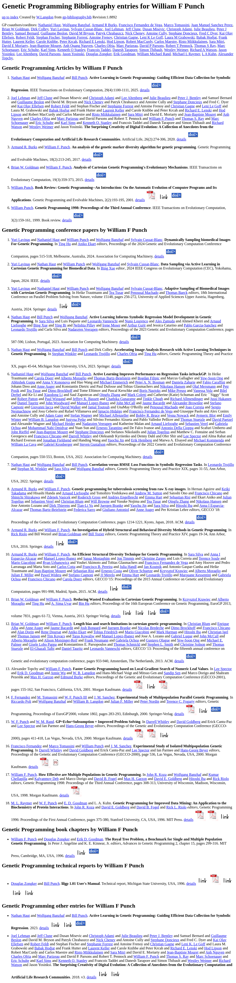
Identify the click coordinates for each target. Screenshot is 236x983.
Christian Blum (72, 501)
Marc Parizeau (127, 46)
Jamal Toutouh (98, 407)
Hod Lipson (115, 41)
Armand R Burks (104, 25)
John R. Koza (157, 775)
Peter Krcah (68, 41)
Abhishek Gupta (23, 382)
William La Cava (23, 444)
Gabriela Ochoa (127, 640)
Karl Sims (48, 50)
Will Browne (100, 501)
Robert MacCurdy (139, 41)
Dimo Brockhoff (60, 391)
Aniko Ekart (87, 244)
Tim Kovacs (56, 636)
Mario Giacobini (23, 563)
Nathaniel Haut (49, 25)
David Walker (70, 407)
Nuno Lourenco (136, 321)
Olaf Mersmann (204, 386)
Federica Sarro (84, 510)
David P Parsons (152, 46)
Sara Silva (46, 321)
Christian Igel (218, 632)
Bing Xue (108, 268)
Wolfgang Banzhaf (76, 25)
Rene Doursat (51, 632)
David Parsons (50, 54)
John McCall (125, 403)
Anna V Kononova (56, 382)
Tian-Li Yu (85, 505)
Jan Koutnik (153, 567)
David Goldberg (188, 722)
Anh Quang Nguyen (78, 46)
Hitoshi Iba (184, 505)
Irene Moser (111, 325)
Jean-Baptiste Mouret (45, 46)
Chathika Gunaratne (121, 399)
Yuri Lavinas (59, 29)
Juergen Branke (111, 505)
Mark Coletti (136, 395)
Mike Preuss (177, 391)
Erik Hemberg (141, 440)
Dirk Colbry (40, 29)
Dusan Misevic (153, 29)
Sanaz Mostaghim (96, 558)
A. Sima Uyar (61, 603)
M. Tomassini (47, 697)
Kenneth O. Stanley (97, 123)
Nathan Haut (20, 78)
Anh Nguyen (214, 952)
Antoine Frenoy (100, 37)
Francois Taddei (99, 50)
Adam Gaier (54, 415)
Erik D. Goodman (30, 673)
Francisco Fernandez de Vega (140, 25)
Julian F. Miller (22, 575)
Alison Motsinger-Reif (60, 640)
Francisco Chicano (48, 436)
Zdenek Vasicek (58, 497)
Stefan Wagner (81, 415)
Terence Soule (209, 558)
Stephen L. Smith (160, 644)
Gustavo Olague (158, 640)
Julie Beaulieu (204, 29)
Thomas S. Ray (192, 118)
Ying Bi (60, 325)
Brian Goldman (70, 534)
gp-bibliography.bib (77, 17)
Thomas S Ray (204, 46)
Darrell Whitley (80, 436)
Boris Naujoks (150, 391)
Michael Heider (63, 424)
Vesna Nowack (178, 415)
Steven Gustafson (92, 444)
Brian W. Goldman (25, 167)
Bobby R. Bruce (148, 415)
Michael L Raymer (186, 54)
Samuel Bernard (27, 33)
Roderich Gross (89, 497)
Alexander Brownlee (187, 403)
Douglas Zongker (99, 54)
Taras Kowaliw (83, 636)
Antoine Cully (156, 33)
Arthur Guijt (136, 325)
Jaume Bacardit (153, 403)
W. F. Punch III (76, 697)
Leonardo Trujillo (24, 329)
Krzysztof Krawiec (174, 571)
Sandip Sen (172, 673)
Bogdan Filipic (149, 378)
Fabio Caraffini (214, 382)
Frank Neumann (97, 640)
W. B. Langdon (84, 673)
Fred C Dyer (208, 33)
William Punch (22, 187)
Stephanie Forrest (74, 37)
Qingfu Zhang (109, 395)
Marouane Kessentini (195, 575)
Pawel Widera (51, 575)
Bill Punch (79, 78)
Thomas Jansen (28, 636)
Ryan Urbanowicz (56, 563)
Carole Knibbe (47, 41)
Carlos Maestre (165, 41)
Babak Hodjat (206, 37)
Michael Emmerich (114, 382)
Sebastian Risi (179, 497)
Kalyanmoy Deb (46, 779)
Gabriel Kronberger (58, 444)
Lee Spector (192, 436)
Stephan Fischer (48, 37)
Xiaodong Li (53, 395)
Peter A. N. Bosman (150, 382)
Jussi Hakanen (220, 399)
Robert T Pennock (179, 46)
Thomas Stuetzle (192, 419)
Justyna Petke (76, 419)
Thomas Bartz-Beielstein (112, 378)
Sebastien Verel (196, 424)
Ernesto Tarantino (109, 428)
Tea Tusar (116, 293)
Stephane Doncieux (182, 33)
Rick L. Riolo (176, 807)
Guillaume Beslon (54, 33)
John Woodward (58, 403)
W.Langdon (44, 17)
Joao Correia (194, 407)
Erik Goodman (124, 54)
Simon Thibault (150, 50)
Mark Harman (166, 632)
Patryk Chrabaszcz (110, 33)
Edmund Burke (72, 677)
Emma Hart (153, 497)
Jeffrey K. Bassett (86, 399)
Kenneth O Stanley (71, 50)
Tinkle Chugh (153, 399)
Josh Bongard (90, 628)
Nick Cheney (134, 33)
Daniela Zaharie (183, 382)
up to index (10, 17)
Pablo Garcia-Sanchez (200, 325)
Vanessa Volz (202, 391)
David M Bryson (81, 33)
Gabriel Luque (181, 636)
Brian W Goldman (15, 29)
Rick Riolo (19, 534)
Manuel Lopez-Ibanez (93, 403)
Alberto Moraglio (73, 378)
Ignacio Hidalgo (110, 411)
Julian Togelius (158, 432)
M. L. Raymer (21, 803)
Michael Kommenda (209, 440)
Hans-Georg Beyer (80, 726)
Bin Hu (84, 603)
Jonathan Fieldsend (57, 440)
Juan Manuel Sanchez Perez (212, 25)
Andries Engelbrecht (123, 497)
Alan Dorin (25, 632)
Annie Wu (58, 673)
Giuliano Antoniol (115, 510)
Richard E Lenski (92, 41)
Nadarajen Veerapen (83, 329)
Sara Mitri (216, 41)
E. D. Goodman (75, 803)
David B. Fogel (105, 779)
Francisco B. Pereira (97, 567)
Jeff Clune (133, 29)
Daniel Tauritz (27, 403)
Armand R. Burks (24, 147)
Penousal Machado (144, 293)
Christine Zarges (154, 558)
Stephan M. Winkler (32, 469)
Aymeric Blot (206, 415)
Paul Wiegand (55, 399)
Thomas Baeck (176, 293)
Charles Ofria (104, 46)
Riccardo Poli (21, 701)
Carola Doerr (44, 378)
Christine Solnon (192, 644)
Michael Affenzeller (114, 415)
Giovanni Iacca (42, 407)
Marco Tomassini (176, 25)
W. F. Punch (20, 722)
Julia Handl (128, 567)
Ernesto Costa (111, 571)
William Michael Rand (154, 54)
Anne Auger (46, 386)
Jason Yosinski (73, 54)
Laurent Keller (23, 41)
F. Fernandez (20, 697)
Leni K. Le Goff (193, 944)
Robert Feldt (25, 37)
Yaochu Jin (116, 440)
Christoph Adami (179, 29)
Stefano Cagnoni (80, 575)
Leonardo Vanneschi (103, 321)
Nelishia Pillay (84, 325)
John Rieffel (20, 432)
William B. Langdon (43, 419)
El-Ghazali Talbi (42, 649)
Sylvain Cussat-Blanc (87, 29)
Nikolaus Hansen (172, 386)
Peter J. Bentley (189, 98)
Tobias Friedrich (105, 632)
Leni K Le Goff (151, 37)
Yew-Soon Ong (211, 378)
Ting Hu (65, 244)
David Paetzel (222, 419)
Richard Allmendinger (186, 399)
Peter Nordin (149, 701)
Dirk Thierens (59, 505)
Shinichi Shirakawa (25, 497)
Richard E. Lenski (198, 110)
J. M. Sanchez (104, 697)
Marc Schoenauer (209, 956)
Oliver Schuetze (141, 571)
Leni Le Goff (211, 106)
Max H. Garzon (41, 677)
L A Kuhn (209, 54)
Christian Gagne (126, 37)
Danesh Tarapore (124, 50)
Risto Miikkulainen (193, 41)
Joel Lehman (114, 29)
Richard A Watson (203, 50)
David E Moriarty (15, 46)
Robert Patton (27, 399)
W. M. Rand (45, 722)
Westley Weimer (176, 50)
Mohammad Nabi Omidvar (48, 428)
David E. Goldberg (168, 779)
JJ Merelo (107, 575)
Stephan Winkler (64, 354)
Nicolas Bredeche (151, 628)
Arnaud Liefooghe (164, 424)
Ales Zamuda (165, 321)
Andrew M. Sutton (148, 493)
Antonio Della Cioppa (177, 428)
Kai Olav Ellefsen (30, 106)
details (145, 90)
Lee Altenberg (26, 54)
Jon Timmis (125, 558)
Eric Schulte (30, 50)
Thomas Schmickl (127, 644)
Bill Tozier (96, 534)
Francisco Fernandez (26, 746)
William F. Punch (161, 118)
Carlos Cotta (66, 567)
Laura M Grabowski (180, 37)
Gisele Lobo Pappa (43, 644)
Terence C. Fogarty (180, 701)
